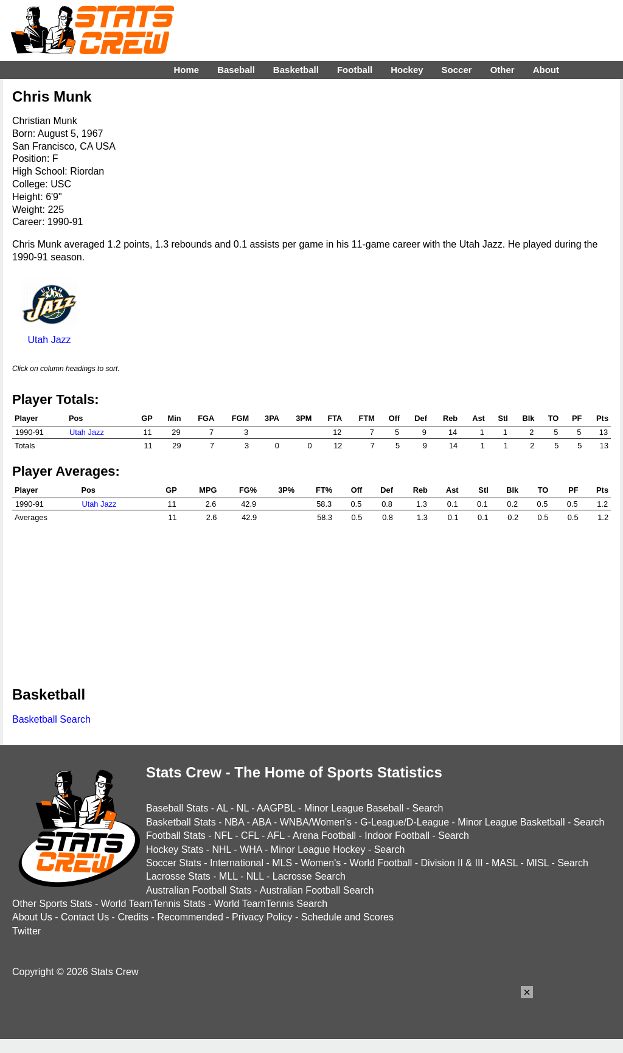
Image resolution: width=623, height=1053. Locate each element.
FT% (324, 490)
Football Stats (176, 835)
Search (428, 808)
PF (577, 418)
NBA (234, 822)
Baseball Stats (177, 808)
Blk (528, 418)
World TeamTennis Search (270, 903)
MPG (208, 490)
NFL (223, 835)
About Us (32, 917)
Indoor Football (397, 835)
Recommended (190, 917)
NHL (221, 849)
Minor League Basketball (511, 822)
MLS (282, 863)
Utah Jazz (49, 334)
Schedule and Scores (347, 917)
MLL (228, 876)
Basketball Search (51, 719)
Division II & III (452, 863)
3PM (304, 418)
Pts (602, 418)
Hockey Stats (174, 849)
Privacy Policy (262, 917)
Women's (321, 863)
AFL (276, 835)
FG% (248, 490)
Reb (450, 418)
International (236, 863)
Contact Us (85, 917)
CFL (250, 835)
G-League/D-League (404, 822)
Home (186, 69)
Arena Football (324, 835)
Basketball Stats (181, 822)
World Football (380, 863)
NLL (255, 876)
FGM (240, 418)
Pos (76, 418)
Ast (478, 418)
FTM (367, 418)
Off (394, 418)
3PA (272, 418)
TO (553, 418)
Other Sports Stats (52, 903)
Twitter (26, 931)
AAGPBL (276, 808)
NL (243, 808)
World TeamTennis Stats (153, 903)
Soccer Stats (173, 863)
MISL (537, 863)
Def (420, 418)
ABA (261, 822)
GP (147, 418)
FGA (206, 418)
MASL (505, 863)
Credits (132, 917)
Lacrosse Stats (178, 876)
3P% (286, 490)
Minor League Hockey (318, 849)
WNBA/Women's (316, 822)
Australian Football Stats (198, 890)
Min (174, 418)
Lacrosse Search (309, 876)
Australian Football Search (317, 890)
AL (222, 808)
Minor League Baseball (354, 808)
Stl (502, 418)
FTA (334, 418)
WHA (251, 849)
